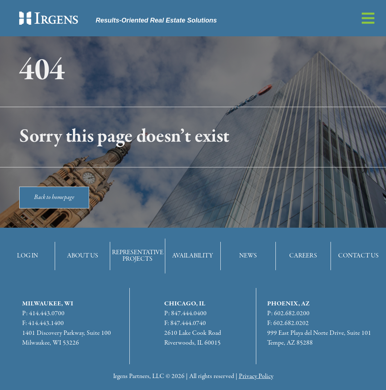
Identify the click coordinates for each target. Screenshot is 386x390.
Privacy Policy (256, 376)
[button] (368, 18)
